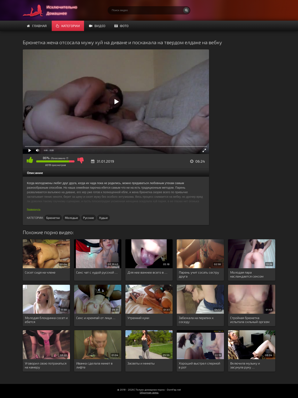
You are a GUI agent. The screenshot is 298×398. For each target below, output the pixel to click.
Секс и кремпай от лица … (95, 318)
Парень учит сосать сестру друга (199, 274)
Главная (37, 26)
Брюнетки (53, 217)
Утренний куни (138, 318)
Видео (97, 26)
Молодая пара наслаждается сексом (246, 274)
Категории (68, 26)
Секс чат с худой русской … (97, 272)
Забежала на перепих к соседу (196, 320)
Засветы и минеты (141, 363)
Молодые (71, 217)
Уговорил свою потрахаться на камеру (45, 365)
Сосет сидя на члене (40, 272)
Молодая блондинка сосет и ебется (46, 320)
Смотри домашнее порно (54, 10)
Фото (121, 26)
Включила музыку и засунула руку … (245, 365)
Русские (88, 217)
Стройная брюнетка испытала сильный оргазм (249, 320)
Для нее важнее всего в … (147, 272)
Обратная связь (149, 392)
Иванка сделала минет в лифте (94, 365)
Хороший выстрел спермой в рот (199, 365)
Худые (103, 217)
